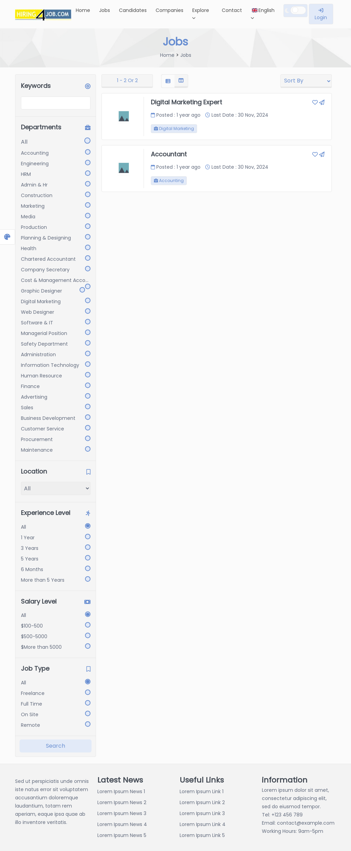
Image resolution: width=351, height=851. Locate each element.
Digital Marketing (41, 301)
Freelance (33, 693)
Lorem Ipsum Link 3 (202, 813)
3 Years (29, 548)
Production (34, 227)
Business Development (48, 418)
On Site (29, 714)
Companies (169, 10)
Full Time (31, 703)
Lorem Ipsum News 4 (122, 824)
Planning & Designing (46, 237)
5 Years (29, 558)
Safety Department (44, 343)
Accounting (35, 153)
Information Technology (50, 365)
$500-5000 (34, 636)
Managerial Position (44, 333)
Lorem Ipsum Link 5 (202, 835)
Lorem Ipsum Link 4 (203, 824)
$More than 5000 (41, 647)
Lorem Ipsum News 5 (121, 835)
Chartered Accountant (48, 259)
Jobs (104, 10)
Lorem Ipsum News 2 (121, 802)
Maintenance (37, 450)
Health (28, 248)
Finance (30, 386)
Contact (232, 10)
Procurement (37, 439)
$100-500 (32, 625)
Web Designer (37, 312)
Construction (36, 195)
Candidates (133, 10)
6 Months (32, 569)
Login (321, 14)
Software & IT (37, 322)
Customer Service (42, 428)
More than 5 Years (42, 580)
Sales (27, 407)
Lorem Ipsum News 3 (121, 813)
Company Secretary (45, 269)
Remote (30, 725)
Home (83, 10)
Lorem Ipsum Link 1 (201, 791)
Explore (200, 13)
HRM (26, 174)
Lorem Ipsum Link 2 (202, 802)
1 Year (28, 537)
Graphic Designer (41, 290)
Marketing (33, 206)
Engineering (35, 163)
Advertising (34, 397)
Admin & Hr (34, 184)
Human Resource (41, 375)
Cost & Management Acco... (54, 280)
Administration (38, 354)
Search (55, 746)
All (24, 142)
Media (28, 216)
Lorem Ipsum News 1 (121, 791)
